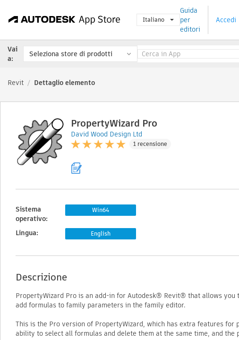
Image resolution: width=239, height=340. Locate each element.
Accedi (226, 20)
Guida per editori (190, 20)
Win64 (100, 210)
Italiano (158, 20)
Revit (16, 82)
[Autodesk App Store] (64, 20)
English (101, 234)
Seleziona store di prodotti (70, 54)
